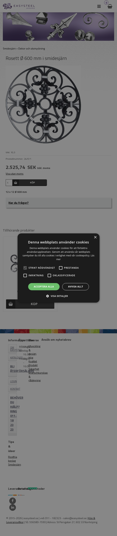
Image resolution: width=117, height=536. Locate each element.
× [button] (95, 237)
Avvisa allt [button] (75, 286)
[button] (25, 268)
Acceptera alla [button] (44, 286)
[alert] (58, 268)
